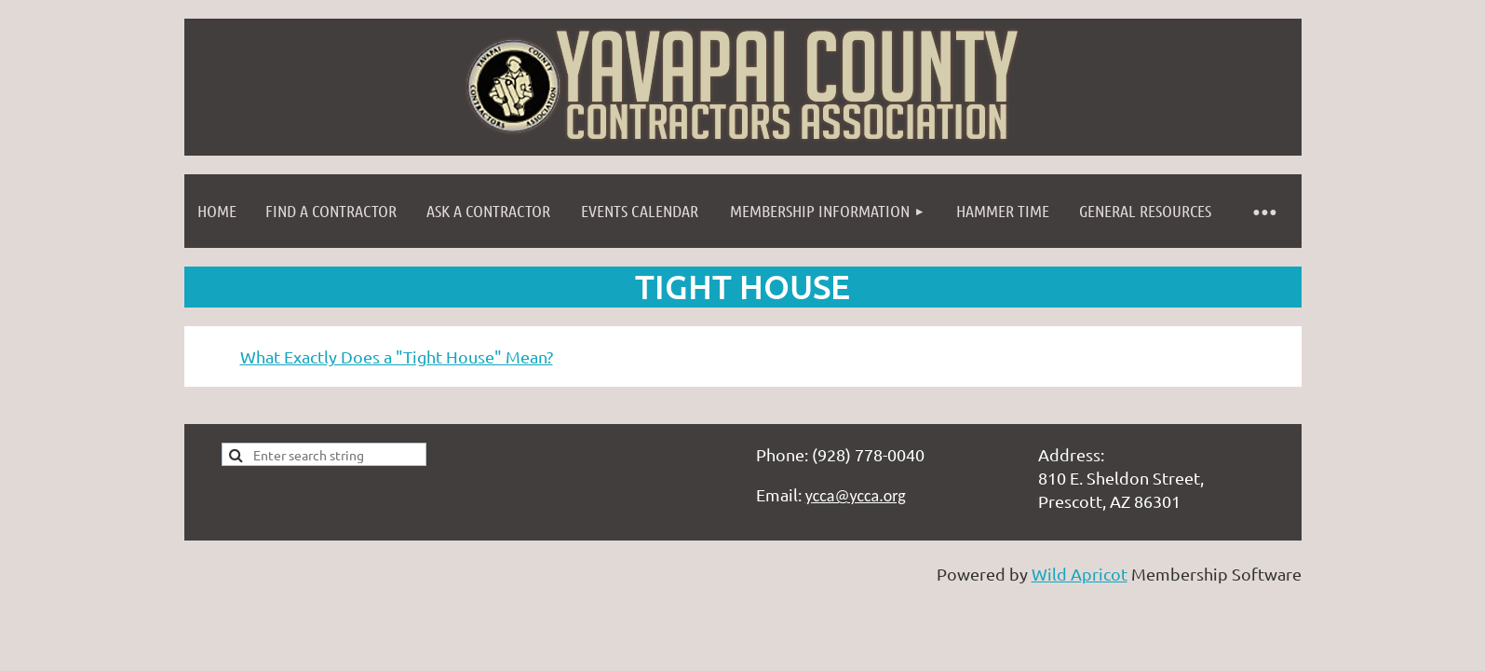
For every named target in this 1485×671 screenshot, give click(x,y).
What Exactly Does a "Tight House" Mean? (396, 356)
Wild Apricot (1079, 573)
